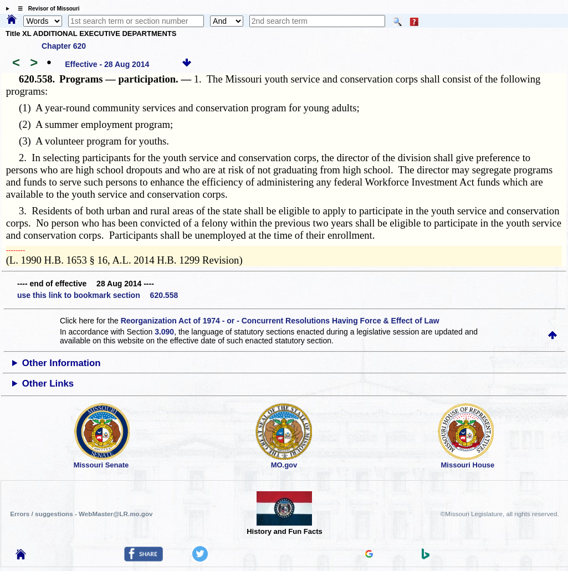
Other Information (61, 363)
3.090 (164, 331)
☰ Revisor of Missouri (46, 9)
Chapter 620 (64, 46)
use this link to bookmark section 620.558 (97, 295)
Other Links (48, 383)
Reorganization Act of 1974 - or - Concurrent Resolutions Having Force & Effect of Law (280, 320)
